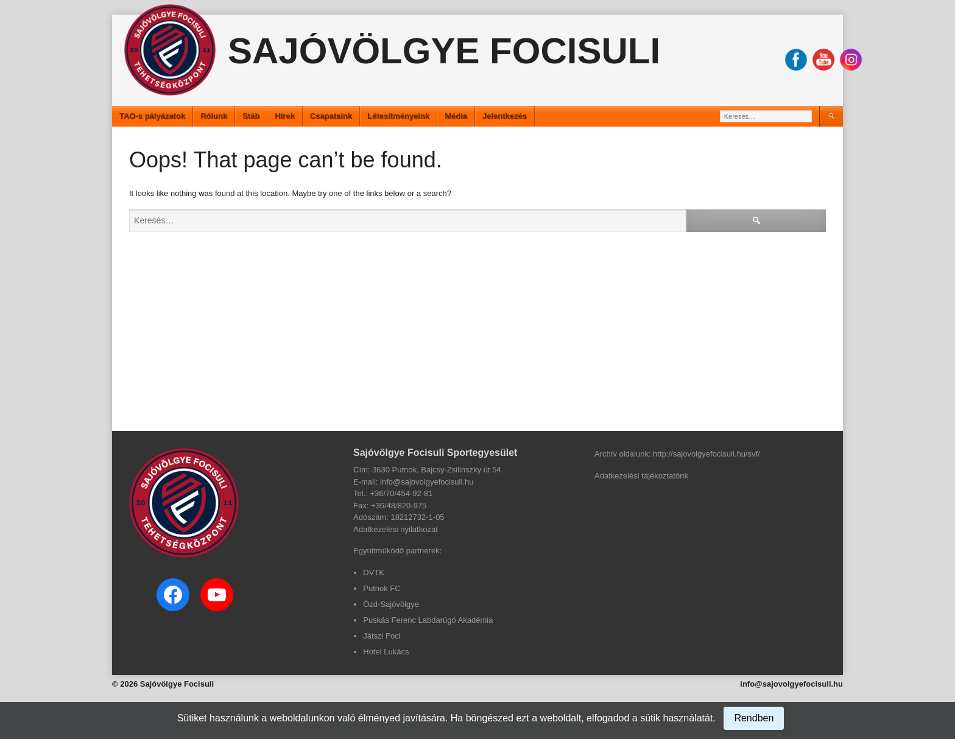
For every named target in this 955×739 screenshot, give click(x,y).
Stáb (250, 116)
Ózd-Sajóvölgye (391, 604)
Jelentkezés (504, 116)
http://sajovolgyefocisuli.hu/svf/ (706, 453)
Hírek (285, 116)
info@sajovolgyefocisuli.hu (791, 683)
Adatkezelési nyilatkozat (395, 529)
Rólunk (213, 116)
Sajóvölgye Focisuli (444, 50)
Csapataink (331, 116)
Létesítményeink (398, 116)
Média (456, 116)
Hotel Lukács (386, 651)
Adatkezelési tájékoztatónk (641, 475)
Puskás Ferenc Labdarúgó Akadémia (428, 620)
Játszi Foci (381, 635)
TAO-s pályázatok (152, 116)
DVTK (373, 572)
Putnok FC (381, 588)
